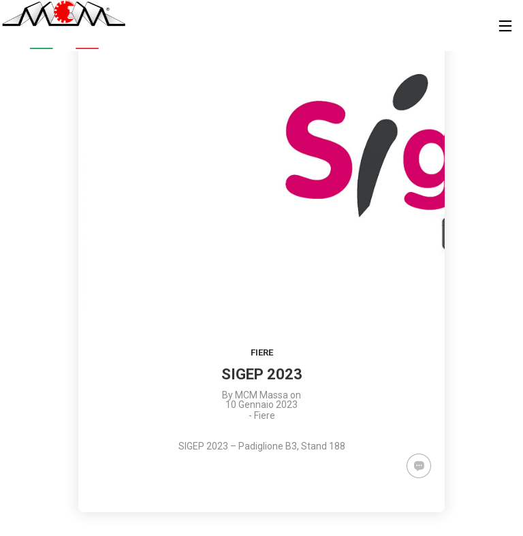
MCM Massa (261, 395)
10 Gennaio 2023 (261, 404)
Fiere (262, 352)
